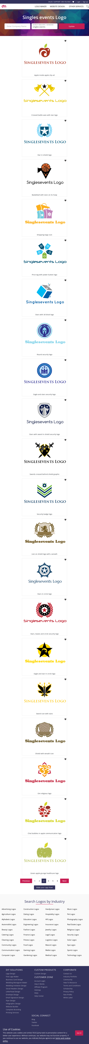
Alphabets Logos (8, 919)
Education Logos (30, 919)
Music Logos (72, 909)
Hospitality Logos (52, 914)
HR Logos (49, 919)
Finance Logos (29, 935)
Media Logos (50, 950)
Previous (26, 881)
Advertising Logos (9, 909)
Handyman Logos (52, 909)
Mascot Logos (50, 945)
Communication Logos (11, 950)
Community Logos (9, 945)
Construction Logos (31, 909)
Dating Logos (29, 914)
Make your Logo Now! (44, 887)
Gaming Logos (29, 950)
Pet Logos (71, 914)
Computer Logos (8, 955)
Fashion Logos (29, 929)
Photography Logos (75, 919)
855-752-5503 (65, 2)
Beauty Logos (7, 929)
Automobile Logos (9, 924)
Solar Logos (71, 940)
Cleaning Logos (8, 940)
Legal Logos (50, 935)
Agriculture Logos (9, 914)
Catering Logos (8, 935)
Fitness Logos (29, 940)
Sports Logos (72, 950)
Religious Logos (73, 929)
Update (72, 26)
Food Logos (28, 945)
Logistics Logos (51, 940)
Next (64, 881)
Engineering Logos (31, 924)
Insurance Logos (51, 924)
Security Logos (73, 935)
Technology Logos (74, 955)
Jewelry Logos (50, 929)
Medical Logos (51, 955)
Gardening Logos (30, 955)
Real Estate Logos (74, 924)
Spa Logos (71, 945)
